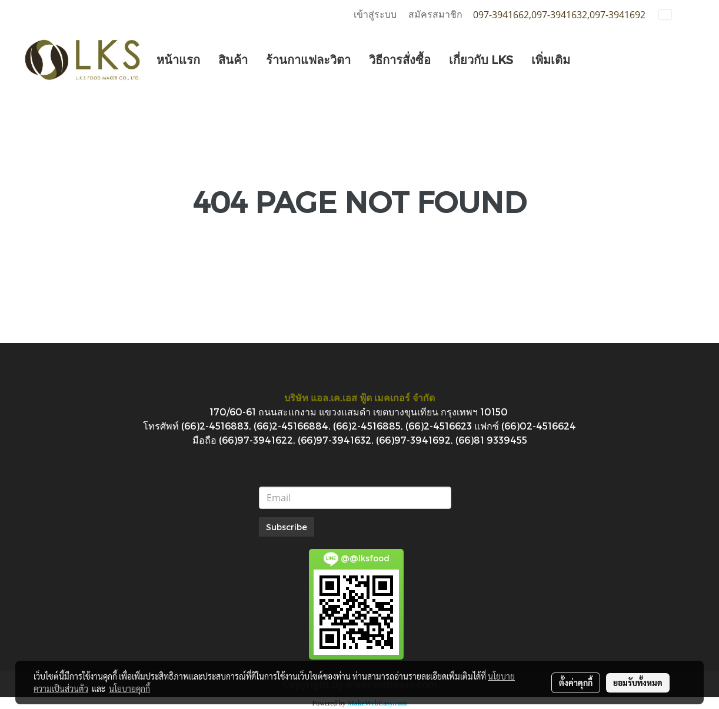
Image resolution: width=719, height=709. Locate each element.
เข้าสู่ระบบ (375, 14)
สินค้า (233, 59)
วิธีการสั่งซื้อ (400, 59)
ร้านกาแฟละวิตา (308, 59)
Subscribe (286, 527)
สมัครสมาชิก (435, 14)
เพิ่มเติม (550, 59)
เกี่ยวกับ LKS (481, 59)
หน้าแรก (178, 59)
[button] (589, 59)
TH (672, 14)
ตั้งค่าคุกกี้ (575, 682)
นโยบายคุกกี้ (129, 688)
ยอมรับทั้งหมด (638, 682)
